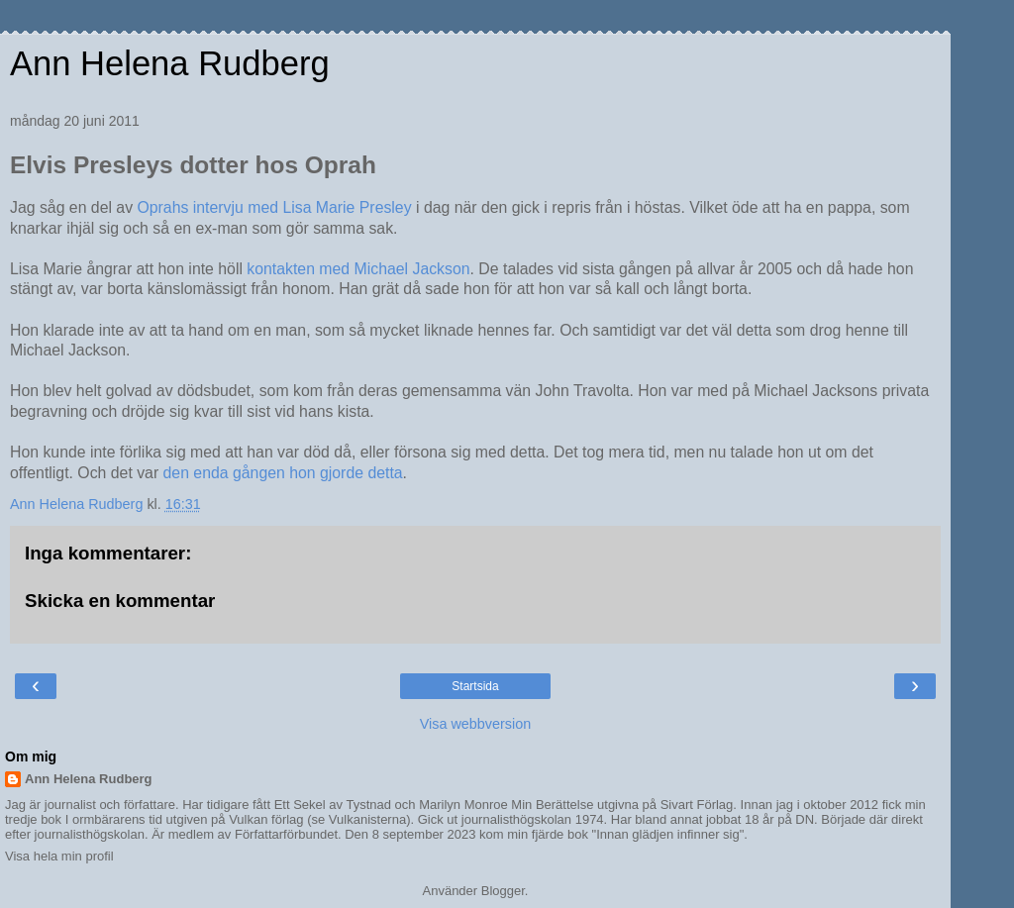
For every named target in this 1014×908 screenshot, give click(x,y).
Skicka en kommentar (120, 600)
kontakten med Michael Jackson (358, 268)
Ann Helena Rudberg (170, 63)
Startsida (475, 686)
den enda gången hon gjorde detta (283, 472)
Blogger (503, 890)
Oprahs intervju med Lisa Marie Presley (274, 207)
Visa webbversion (476, 724)
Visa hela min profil (59, 856)
